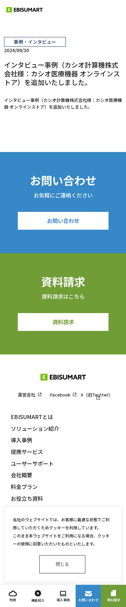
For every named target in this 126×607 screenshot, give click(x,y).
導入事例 (21, 440)
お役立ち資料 (27, 498)
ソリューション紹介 (35, 428)
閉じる (62, 564)
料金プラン (24, 487)
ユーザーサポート (32, 463)
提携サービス (27, 452)
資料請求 (63, 322)
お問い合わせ (63, 221)
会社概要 (21, 475)
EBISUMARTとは (32, 417)
